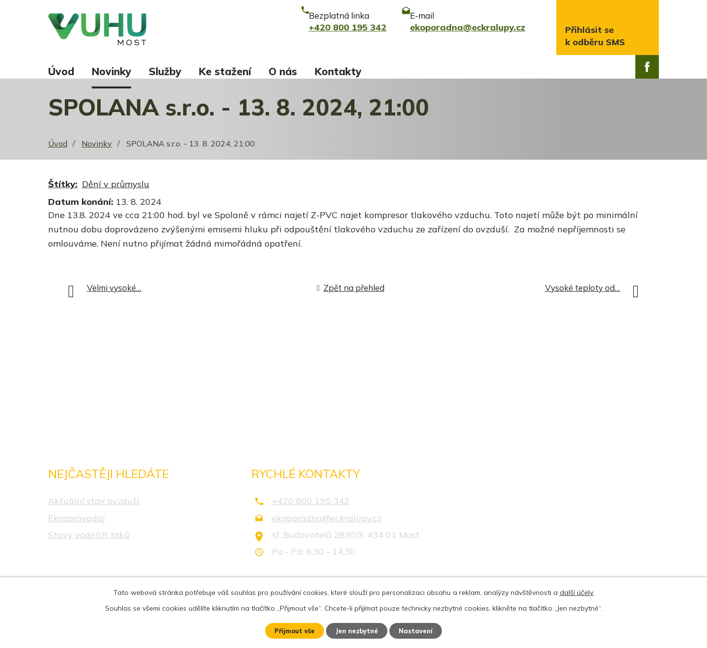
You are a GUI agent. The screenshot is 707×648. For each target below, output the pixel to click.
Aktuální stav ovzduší (93, 510)
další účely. (577, 590)
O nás (283, 71)
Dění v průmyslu (115, 193)
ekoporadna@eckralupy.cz (326, 527)
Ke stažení (225, 71)
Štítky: (63, 193)
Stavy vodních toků (88, 543)
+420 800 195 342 (311, 510)
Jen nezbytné (357, 629)
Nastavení (422, 629)
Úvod (61, 71)
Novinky (111, 71)
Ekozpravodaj (76, 527)
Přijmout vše (289, 629)
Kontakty (338, 71)
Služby (165, 71)
